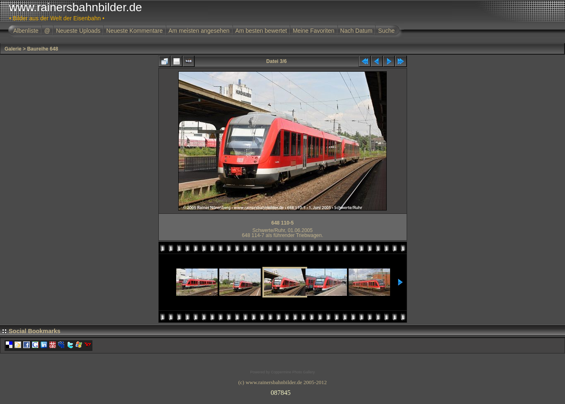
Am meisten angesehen (199, 30)
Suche (386, 30)
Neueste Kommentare (134, 30)
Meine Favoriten (313, 30)
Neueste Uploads (78, 30)
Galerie (13, 49)
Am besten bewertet (261, 30)
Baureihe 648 (42, 49)
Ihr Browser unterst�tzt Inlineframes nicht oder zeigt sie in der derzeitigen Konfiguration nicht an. (282, 391)
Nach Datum (356, 30)
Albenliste (26, 30)
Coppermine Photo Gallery (293, 372)
